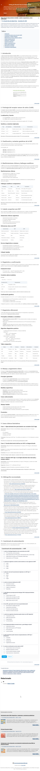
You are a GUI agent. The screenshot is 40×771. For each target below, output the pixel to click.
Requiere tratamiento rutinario (11, 650)
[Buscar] (38, 5)
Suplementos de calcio (10, 643)
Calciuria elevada (9, 632)
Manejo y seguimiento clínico (10, 44)
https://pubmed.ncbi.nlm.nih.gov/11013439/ (13, 535)
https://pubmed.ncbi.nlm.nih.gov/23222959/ (13, 513)
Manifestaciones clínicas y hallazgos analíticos (13, 39)
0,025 (6, 564)
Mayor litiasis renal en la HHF (11, 601)
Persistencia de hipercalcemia (11, 610)
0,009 (6, 567)
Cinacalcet (7, 638)
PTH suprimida (8, 630)
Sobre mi (17, 15)
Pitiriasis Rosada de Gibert (6, 730)
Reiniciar (10, 657)
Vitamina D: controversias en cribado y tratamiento (12, 674)
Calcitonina (8, 640)
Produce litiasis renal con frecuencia (12, 649)
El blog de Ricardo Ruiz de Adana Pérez (20, 4)
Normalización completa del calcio (12, 606)
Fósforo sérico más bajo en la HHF (12, 598)
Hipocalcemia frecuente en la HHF (12, 599)
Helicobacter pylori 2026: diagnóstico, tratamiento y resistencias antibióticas (17, 716)
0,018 (6, 566)
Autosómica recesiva (9, 585)
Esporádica (8, 590)
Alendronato (8, 642)
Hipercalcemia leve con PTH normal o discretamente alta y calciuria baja (19, 555)
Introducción (7, 35)
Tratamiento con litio (9, 617)
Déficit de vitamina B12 (10, 618)
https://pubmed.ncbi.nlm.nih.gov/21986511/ (13, 518)
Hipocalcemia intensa (10, 627)
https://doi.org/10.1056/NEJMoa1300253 (11, 506)
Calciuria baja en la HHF (10, 596)
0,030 (6, 569)
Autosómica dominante (10, 586)
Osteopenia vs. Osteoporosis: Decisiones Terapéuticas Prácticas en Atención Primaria (18, 672)
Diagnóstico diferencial (9, 43)
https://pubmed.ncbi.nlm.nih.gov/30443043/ (17, 484)
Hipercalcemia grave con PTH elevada (13, 629)
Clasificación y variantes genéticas (11, 37)
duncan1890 (23, 765)
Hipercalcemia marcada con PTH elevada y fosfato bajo (16, 557)
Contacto (23, 15)
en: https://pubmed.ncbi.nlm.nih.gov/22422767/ (20, 528)
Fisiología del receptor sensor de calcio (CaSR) (13, 36)
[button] (38, 19)
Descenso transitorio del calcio (11, 611)
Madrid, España (10, 684)
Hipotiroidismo (8, 620)
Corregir (4, 657)
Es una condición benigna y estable (12, 652)
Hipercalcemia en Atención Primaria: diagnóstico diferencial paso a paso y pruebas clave (19, 671)
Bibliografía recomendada (9, 47)
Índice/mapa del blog (8, 15)
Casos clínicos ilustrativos (9, 45)
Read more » (36, 726)
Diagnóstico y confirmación (10, 41)
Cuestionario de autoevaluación (10, 48)
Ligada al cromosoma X (10, 588)
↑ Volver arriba (36, 104)
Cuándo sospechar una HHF (10, 40)
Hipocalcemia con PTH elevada (11, 559)
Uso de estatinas (9, 622)
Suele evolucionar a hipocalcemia (12, 654)
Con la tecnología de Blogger (20, 763)
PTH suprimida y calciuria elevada (12, 554)
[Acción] (1, 4)
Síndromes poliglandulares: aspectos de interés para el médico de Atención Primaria (18, 673)
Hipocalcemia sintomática (10, 608)
